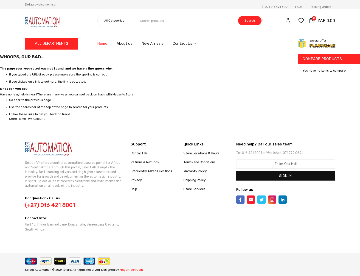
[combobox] (199, 20)
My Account (36, 118)
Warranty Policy (195, 171)
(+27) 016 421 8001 (275, 6)
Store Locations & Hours (201, 153)
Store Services (194, 189)
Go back (15, 100)
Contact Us (139, 153)
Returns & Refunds (145, 162)
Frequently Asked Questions (151, 171)
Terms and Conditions (199, 162)
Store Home (17, 118)
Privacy (136, 180)
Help (134, 189)
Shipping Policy (194, 180)
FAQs (298, 6)
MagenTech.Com (131, 269)
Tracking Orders (320, 6)
